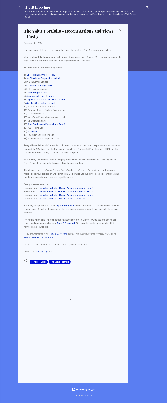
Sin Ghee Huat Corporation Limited (43, 78)
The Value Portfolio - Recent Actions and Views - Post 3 (65, 191)
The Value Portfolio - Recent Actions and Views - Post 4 (65, 188)
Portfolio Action (39, 262)
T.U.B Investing (37, 7)
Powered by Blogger (83, 389)
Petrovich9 (90, 395)
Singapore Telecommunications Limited (45, 99)
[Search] (147, 8)
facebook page (41, 251)
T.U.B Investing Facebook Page (38, 237)
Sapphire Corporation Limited (40, 103)
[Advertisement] (139, 68)
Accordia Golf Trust (35, 96)
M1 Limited (33, 131)
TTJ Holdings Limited (36, 92)
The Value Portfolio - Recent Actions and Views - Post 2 (65, 195)
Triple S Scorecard (65, 205)
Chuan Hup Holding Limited (39, 85)
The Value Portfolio (59, 262)
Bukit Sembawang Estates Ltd (42, 124)
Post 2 (52, 75)
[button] (120, 30)
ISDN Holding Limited (36, 75)
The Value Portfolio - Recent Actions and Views (61, 198)
